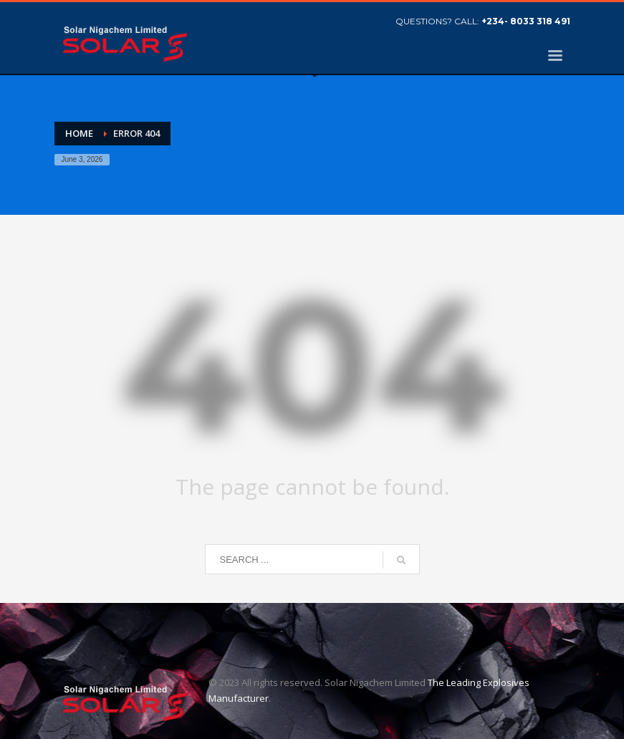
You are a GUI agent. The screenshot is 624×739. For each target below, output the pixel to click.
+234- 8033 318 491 (525, 21)
